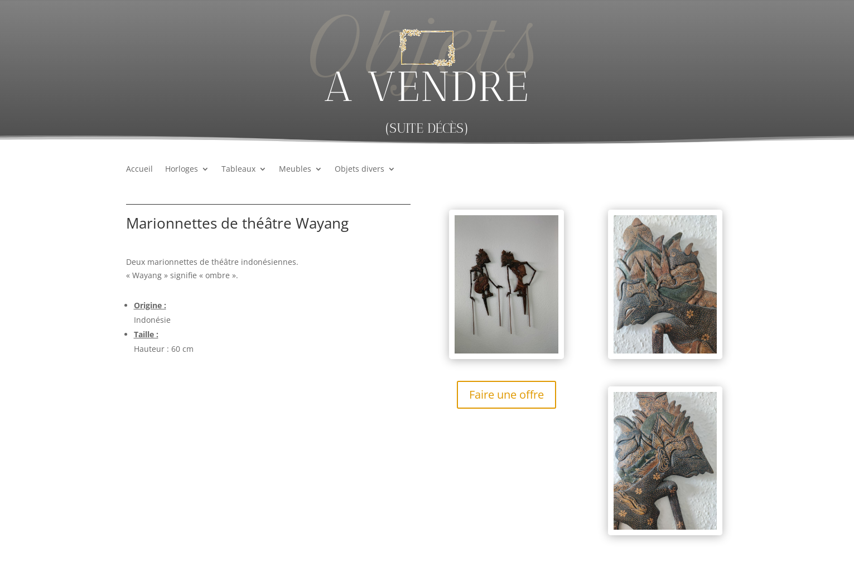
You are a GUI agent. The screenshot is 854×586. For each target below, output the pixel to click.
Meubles (295, 169)
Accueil (139, 169)
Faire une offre (506, 394)
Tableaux (238, 169)
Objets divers (359, 169)
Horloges (181, 169)
